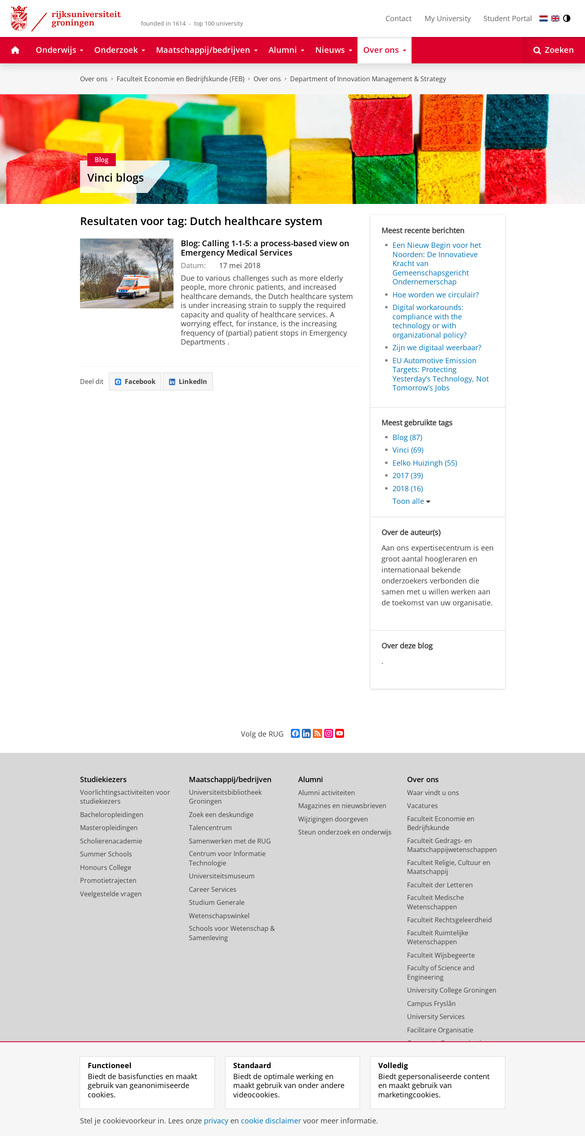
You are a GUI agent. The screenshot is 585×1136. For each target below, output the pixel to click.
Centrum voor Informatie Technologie (227, 858)
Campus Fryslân (431, 1003)
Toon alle (408, 501)
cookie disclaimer (271, 1120)
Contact (399, 18)
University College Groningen (451, 990)
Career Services (212, 889)
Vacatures (422, 805)
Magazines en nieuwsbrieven (342, 805)
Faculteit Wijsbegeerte (441, 955)
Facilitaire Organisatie (440, 1029)
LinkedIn (188, 381)
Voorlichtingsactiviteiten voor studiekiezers (125, 797)
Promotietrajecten (108, 880)
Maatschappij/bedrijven (230, 779)
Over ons (94, 78)
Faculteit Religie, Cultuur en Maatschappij (448, 867)
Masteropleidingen (109, 827)
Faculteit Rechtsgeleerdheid (449, 919)
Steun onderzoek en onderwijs (345, 832)
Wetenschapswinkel (219, 915)
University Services (436, 1016)
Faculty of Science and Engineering (440, 972)
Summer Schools (106, 854)
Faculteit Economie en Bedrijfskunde (440, 823)
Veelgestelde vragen (111, 893)
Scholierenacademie (111, 841)
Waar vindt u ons (433, 792)
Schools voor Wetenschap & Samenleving (232, 933)
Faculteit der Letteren (440, 884)
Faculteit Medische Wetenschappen (435, 902)
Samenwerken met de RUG (230, 841)
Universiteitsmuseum (222, 876)
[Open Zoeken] (553, 50)
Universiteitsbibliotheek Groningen (225, 797)
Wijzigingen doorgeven (333, 819)
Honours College (105, 867)
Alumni (310, 779)
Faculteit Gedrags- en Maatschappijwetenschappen (452, 845)
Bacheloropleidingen (111, 814)
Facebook (135, 381)
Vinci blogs (115, 177)
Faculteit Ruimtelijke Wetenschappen (437, 937)
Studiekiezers (103, 779)
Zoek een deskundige (221, 814)
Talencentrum (210, 827)
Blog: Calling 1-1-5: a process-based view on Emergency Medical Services (265, 247)
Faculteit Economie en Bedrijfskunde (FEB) (181, 78)
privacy (216, 1120)
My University (448, 18)
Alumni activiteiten (326, 792)
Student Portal (507, 18)
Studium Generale (217, 902)
